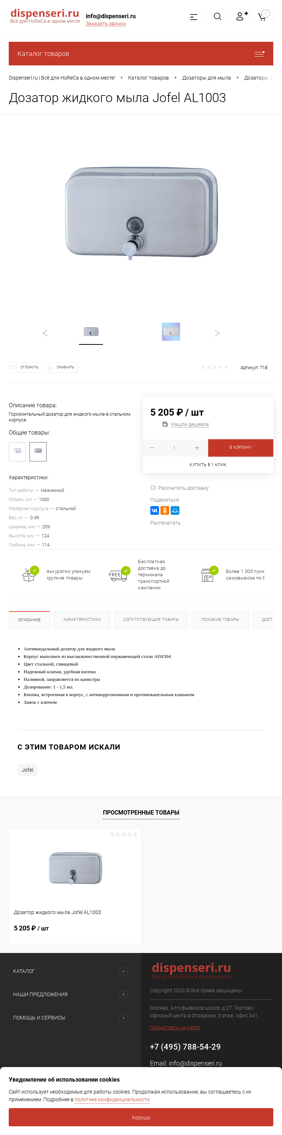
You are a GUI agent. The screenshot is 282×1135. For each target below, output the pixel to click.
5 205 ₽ (31, 928)
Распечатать (165, 523)
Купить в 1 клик (208, 465)
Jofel (27, 770)
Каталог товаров (141, 53)
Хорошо (141, 1117)
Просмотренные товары (141, 812)
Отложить (29, 367)
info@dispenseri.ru (111, 16)
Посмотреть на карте (175, 1027)
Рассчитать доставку (179, 488)
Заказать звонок (106, 24)
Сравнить (65, 367)
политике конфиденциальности (112, 1099)
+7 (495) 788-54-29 (185, 1046)
